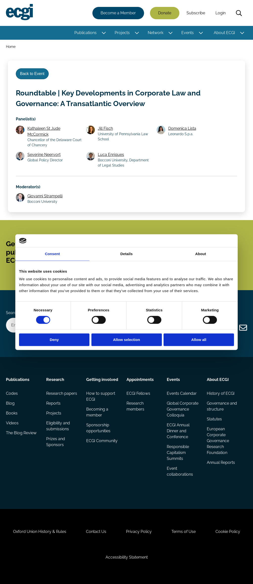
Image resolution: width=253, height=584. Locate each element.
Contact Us (96, 531)
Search (239, 13)
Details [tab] (126, 254)
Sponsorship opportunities (98, 428)
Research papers (61, 393)
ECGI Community (102, 440)
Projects (122, 32)
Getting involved (102, 379)
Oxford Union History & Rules (39, 531)
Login (220, 13)
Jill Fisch (105, 128)
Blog (10, 403)
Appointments (140, 379)
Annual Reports (221, 462)
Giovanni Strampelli (45, 196)
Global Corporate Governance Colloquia (182, 409)
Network (155, 32)
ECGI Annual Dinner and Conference (178, 431)
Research (55, 379)
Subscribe (196, 13)
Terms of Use (183, 531)
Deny (54, 340)
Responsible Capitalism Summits (178, 452)
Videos (12, 423)
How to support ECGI (100, 396)
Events (187, 32)
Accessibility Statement (126, 557)
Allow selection (126, 340)
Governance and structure (222, 406)
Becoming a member (97, 412)
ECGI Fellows (138, 393)
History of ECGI (220, 393)
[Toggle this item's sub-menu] (104, 33)
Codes (12, 393)
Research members (135, 406)
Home (11, 46)
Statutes (214, 419)
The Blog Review (21, 433)
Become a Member (118, 13)
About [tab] (200, 254)
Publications (85, 32)
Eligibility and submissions (58, 426)
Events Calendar (182, 393)
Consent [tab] (52, 254)
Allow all (198, 340)
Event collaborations (180, 471)
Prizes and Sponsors (55, 441)
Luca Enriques (111, 154)
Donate (164, 13)
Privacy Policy (139, 531)
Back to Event (32, 74)
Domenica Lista (182, 128)
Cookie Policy (227, 531)
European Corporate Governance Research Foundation (218, 441)
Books (12, 413)
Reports (53, 403)
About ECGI (224, 32)
